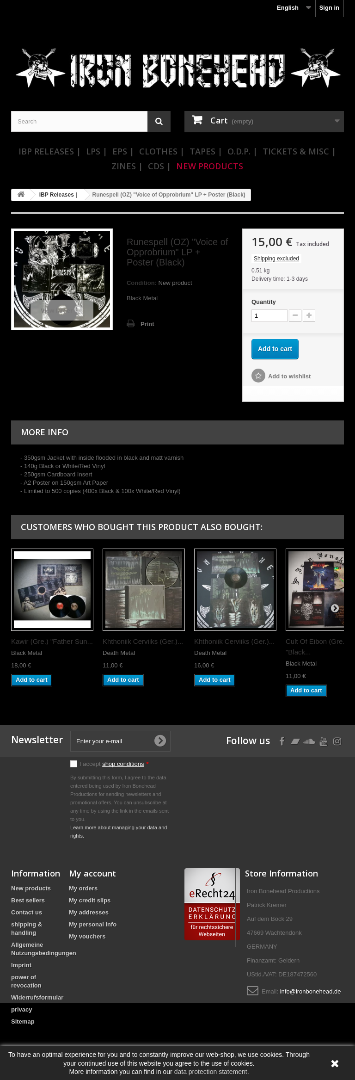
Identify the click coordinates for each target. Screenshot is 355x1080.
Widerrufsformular (37, 997)
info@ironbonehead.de (310, 991)
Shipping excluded (276, 258)
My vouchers (87, 936)
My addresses (89, 912)
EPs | (123, 151)
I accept (114, 763)
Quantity (263, 301)
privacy (21, 1009)
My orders (83, 888)
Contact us (26, 912)
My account (92, 873)
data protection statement (210, 1071)
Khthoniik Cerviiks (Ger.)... (143, 641)
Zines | (127, 166)
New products (31, 888)
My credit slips (89, 900)
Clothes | (161, 151)
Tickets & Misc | (299, 151)
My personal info (92, 924)
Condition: (142, 282)
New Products (209, 166)
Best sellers (28, 900)
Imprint (21, 965)
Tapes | (206, 151)
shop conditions (123, 763)
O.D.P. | (242, 151)
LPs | (96, 151)
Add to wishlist (289, 376)
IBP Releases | (49, 151)
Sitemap (23, 1021)
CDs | (159, 166)
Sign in (329, 7)
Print (147, 324)
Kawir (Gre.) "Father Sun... (52, 641)
